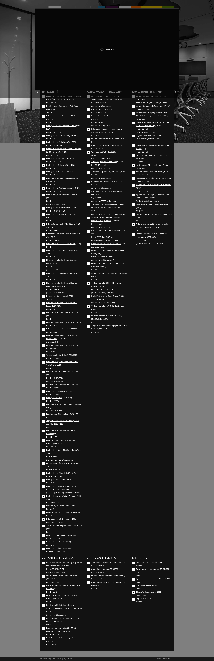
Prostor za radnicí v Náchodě (146, 563)
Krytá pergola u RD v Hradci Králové (149, 165)
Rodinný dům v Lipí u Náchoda (57, 136)
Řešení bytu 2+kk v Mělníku (56, 535)
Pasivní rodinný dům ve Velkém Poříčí (60, 463)
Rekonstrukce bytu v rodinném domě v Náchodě (63, 404)
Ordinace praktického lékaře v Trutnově (105, 576)
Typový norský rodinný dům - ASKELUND (151, 579)
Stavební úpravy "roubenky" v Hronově (105, 172)
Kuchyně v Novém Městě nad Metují (149, 172)
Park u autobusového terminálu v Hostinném (107, 116)
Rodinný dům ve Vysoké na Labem (59, 188)
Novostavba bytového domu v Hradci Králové (62, 371)
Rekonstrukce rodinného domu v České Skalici (63, 234)
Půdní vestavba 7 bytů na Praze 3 (58, 414)
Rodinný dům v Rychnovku (56, 165)
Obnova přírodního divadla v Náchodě (105, 139)
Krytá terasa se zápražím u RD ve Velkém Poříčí (153, 204)
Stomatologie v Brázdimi (100, 569)
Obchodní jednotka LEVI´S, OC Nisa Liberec (107, 306)
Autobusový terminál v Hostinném (103, 162)
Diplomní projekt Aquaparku (146, 592)
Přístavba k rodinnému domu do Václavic (61, 322)
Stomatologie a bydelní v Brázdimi (103, 563)
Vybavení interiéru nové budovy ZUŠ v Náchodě (153, 185)
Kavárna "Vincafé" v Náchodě (102, 145)
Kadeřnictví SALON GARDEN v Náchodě (106, 244)
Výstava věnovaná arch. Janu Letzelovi (150, 106)
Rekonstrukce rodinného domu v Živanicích (62, 178)
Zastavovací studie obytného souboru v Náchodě (64, 526)
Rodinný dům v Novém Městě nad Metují (61, 126)
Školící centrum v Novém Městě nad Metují (62, 576)
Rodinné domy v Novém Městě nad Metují (61, 195)
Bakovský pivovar (97, 109)
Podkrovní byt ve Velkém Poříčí (57, 506)
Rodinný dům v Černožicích (56, 486)
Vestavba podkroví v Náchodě (57, 355)
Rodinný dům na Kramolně (56, 542)
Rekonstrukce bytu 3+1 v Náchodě (58, 519)
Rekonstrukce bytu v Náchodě (57, 329)
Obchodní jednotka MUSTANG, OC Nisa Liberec (109, 273)
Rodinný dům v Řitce (53, 548)
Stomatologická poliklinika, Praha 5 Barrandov (108, 582)
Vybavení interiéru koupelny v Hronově (150, 195)
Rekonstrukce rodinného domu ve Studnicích (62, 116)
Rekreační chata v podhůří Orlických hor (60, 224)
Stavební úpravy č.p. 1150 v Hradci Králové (107, 191)
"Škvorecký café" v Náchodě (101, 152)
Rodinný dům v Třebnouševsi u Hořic (59, 250)
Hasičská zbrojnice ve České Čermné (104, 296)
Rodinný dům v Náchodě (55, 158)
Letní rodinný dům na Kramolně (57, 385)
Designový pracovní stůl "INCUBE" (148, 178)
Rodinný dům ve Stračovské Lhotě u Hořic (61, 214)
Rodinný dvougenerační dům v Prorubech (61, 496)
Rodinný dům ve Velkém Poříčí (57, 473)
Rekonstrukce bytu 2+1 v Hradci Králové (60, 244)
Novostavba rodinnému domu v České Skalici (62, 313)
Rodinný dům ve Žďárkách (56, 480)
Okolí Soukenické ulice (144, 585)
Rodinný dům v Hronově (55, 391)
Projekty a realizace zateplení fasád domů (151, 214)
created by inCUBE (164, 659)
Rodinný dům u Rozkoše (55, 172)
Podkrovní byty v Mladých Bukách (58, 512)
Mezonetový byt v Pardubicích (57, 296)
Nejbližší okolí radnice (144, 599)
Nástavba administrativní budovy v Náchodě (62, 638)
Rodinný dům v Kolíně (54, 398)
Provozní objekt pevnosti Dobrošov (104, 181)
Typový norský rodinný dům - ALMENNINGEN (153, 569)
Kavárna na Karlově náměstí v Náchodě (105, 231)
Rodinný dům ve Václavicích (56, 142)
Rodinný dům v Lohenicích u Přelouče (60, 273)
